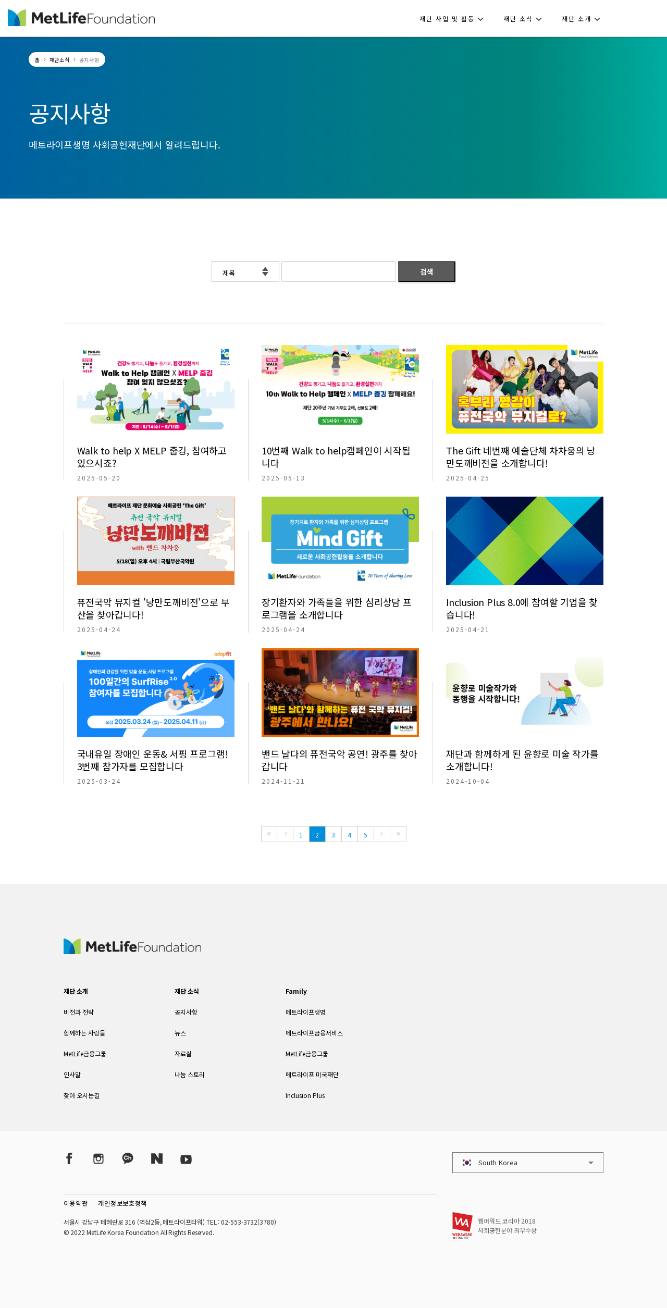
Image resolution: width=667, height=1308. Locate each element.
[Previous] (285, 834)
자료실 (183, 1053)
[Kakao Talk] (127, 1158)
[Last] (398, 834)
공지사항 (186, 1011)
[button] (455, 18)
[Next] (382, 834)
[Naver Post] (157, 1158)
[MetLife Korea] (132, 950)
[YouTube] (186, 1158)
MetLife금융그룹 (85, 1053)
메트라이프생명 (306, 1011)
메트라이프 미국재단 (312, 1074)
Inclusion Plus (305, 1095)
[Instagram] (98, 1158)
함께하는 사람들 (84, 1032)
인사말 (72, 1074)
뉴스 (180, 1032)
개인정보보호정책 (122, 1203)
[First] (269, 834)
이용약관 (76, 1203)
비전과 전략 (79, 1011)
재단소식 (60, 60)
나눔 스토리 (190, 1074)
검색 (427, 271)
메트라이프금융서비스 (314, 1032)
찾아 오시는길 (82, 1095)
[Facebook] (69, 1158)
